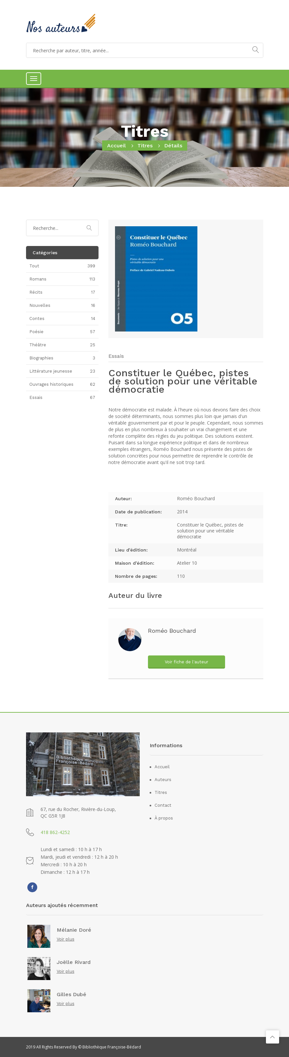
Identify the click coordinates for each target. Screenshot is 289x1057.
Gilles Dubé (71, 994)
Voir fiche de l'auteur (186, 661)
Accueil (116, 145)
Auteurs (163, 779)
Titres (145, 145)
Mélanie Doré (74, 930)
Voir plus (65, 939)
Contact (163, 805)
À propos (164, 818)
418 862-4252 (55, 832)
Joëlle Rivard (74, 962)
